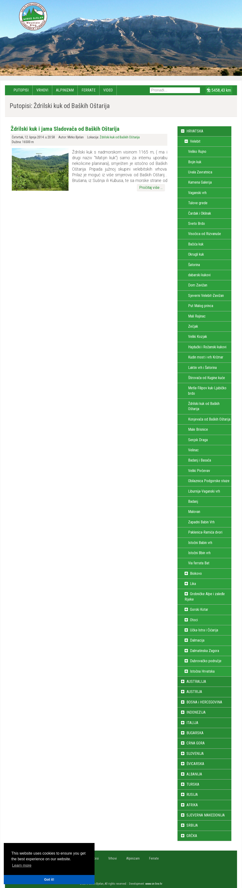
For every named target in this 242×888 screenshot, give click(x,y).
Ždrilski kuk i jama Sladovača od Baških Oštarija (65, 129)
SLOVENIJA (195, 753)
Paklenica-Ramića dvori (205, 532)
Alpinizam (65, 90)
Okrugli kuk (196, 254)
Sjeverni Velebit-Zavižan (206, 295)
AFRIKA (192, 805)
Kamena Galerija (200, 182)
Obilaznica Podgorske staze (208, 481)
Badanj (193, 501)
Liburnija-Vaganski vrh (204, 491)
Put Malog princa (200, 306)
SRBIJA (192, 825)
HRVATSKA (194, 131)
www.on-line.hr (153, 883)
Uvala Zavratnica (200, 172)
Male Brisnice (198, 429)
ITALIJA (192, 722)
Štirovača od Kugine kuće (206, 378)
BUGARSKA (194, 733)
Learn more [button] (21, 865)
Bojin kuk (194, 162)
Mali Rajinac (197, 316)
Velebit (195, 141)
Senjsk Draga (198, 440)
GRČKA (191, 836)
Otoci (194, 620)
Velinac (193, 450)
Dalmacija (197, 640)
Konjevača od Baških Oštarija (209, 419)
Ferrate (88, 90)
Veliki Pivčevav (199, 470)
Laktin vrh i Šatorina (202, 367)
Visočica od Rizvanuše (204, 233)
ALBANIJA (194, 774)
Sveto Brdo (196, 223)
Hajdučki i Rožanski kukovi (207, 347)
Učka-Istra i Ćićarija (204, 630)
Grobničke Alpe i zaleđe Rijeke (205, 596)
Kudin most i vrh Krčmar (205, 357)
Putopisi (21, 90)
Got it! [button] (49, 879)
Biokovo (196, 573)
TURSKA (192, 784)
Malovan (194, 511)
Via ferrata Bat (198, 563)
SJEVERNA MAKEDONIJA (205, 815)
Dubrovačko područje (205, 661)
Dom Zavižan (197, 285)
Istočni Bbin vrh (199, 553)
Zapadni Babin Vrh (201, 522)
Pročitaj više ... (151, 187)
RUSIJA (192, 794)
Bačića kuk (195, 244)
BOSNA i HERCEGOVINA (204, 702)
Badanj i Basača (199, 460)
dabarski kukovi (199, 275)
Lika (193, 583)
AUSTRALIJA (196, 681)
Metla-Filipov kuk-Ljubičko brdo (207, 390)
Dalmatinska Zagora (204, 650)
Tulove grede (197, 203)
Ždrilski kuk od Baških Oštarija (120, 137)
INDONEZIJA (196, 712)
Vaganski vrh (197, 192)
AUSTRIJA (194, 691)
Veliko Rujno (197, 151)
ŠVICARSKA (195, 763)
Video (108, 90)
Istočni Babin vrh (200, 542)
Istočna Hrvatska (202, 671)
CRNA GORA (195, 743)
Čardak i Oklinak (199, 213)
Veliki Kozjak (197, 336)
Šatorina (194, 265)
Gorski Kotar (199, 609)
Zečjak (193, 326)
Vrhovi (42, 90)
